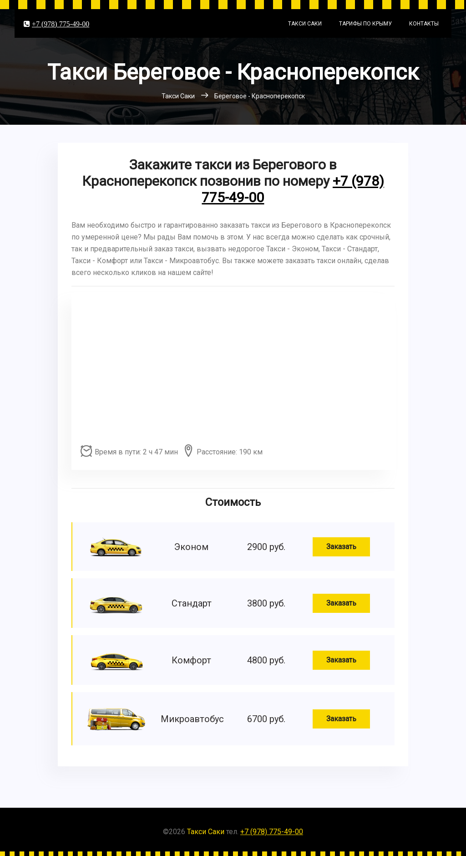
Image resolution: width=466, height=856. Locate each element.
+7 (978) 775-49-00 (60, 23)
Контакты (424, 23)
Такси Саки (305, 23)
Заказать (341, 546)
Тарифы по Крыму (365, 23)
